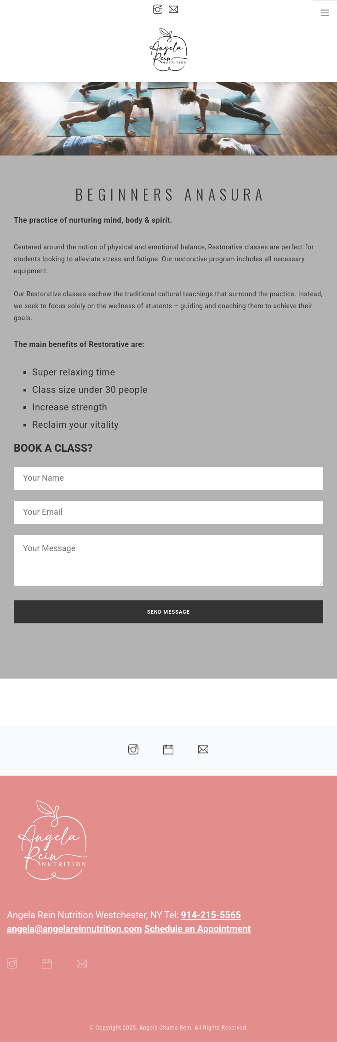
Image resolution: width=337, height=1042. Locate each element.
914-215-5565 (211, 915)
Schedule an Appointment (197, 928)
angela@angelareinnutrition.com (74, 928)
